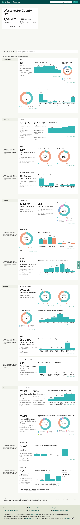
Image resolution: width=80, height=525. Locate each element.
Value (21, 336)
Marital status (23, 229)
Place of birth (23, 442)
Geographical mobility (26, 360)
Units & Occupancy (25, 286)
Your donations (34, 514)
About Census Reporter (12, 510)
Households (23, 200)
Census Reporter (11, 2)
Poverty (21, 146)
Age (20, 59)
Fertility (21, 258)
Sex (20, 89)
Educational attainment (26, 388)
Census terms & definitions (36, 508)
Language (22, 413)
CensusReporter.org (31, 518)
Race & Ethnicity (43, 89)
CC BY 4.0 (69, 518)
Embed (59, 76)
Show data (55, 76)
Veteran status (23, 467)
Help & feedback (57, 508)
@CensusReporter (34, 510)
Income (21, 119)
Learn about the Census (12, 508)
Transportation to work (26, 172)
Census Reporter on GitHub (60, 510)
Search (75, 1)
